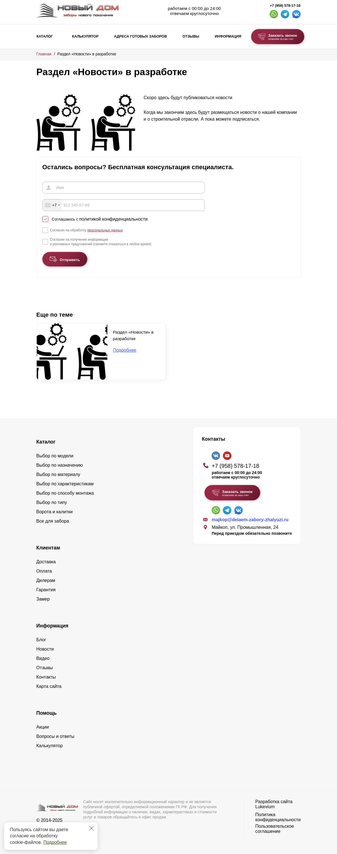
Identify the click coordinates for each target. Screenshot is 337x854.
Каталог (44, 36)
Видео (43, 658)
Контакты (46, 676)
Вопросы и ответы (55, 736)
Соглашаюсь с (99, 219)
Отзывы (190, 36)
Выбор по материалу (58, 474)
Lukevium (265, 806)
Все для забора (52, 520)
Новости (45, 648)
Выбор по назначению (59, 464)
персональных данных (105, 230)
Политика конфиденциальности (278, 817)
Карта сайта (49, 686)
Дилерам (45, 580)
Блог (41, 639)
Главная (43, 54)
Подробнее (55, 842)
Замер (43, 598)
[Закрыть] (91, 828)
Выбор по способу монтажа (65, 492)
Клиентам (48, 547)
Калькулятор (85, 36)
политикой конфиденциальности (113, 219)
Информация (228, 36)
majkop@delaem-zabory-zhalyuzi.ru (250, 519)
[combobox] (52, 205)
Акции (42, 726)
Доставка (46, 561)
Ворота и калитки (54, 511)
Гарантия (46, 589)
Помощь (46, 713)
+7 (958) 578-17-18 (285, 6)
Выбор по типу (51, 502)
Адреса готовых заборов (140, 36)
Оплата (44, 570)
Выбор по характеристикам (65, 483)
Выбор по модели (54, 455)
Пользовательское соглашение (274, 828)
